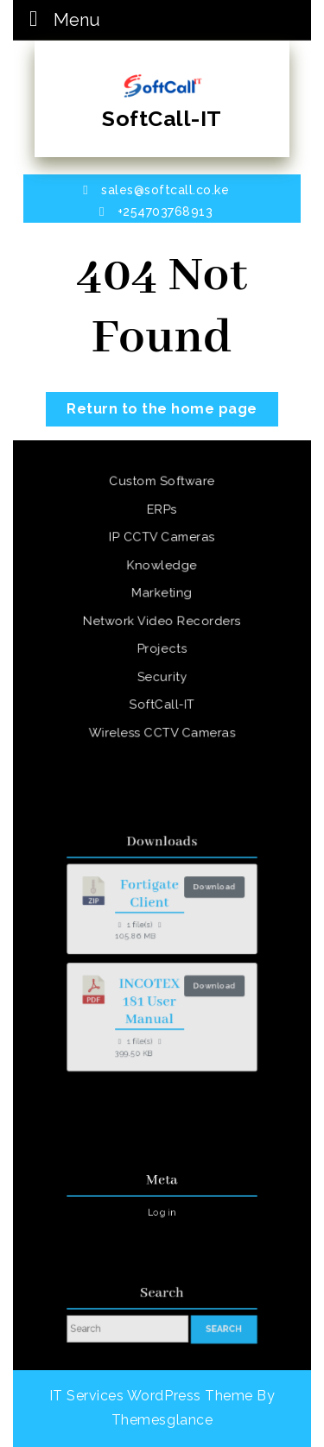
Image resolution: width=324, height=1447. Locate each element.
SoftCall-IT (162, 118)
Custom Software (162, 486)
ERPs (162, 513)
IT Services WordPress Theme (151, 1395)
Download (207, 896)
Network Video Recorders (162, 621)
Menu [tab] (60, 18)
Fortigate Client (151, 903)
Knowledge (161, 566)
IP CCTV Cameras (162, 540)
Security (162, 674)
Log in (162, 1210)
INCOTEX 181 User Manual (151, 996)
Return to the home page (172, 404)
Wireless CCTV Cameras (162, 729)
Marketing (162, 594)
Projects (162, 647)
